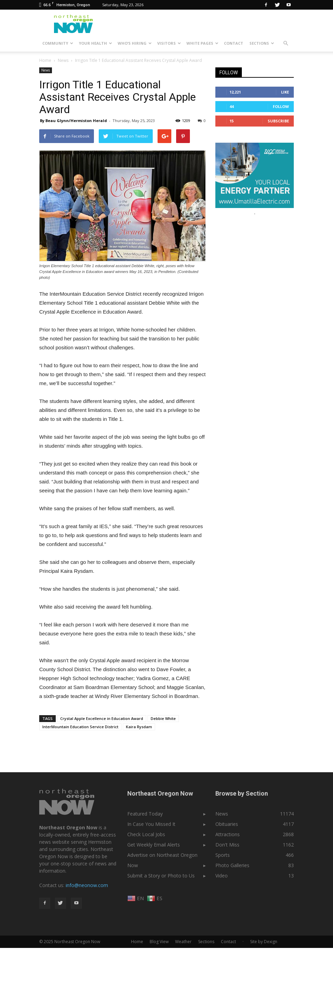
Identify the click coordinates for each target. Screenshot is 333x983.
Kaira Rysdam (139, 726)
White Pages (202, 43)
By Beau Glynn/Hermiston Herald (73, 120)
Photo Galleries (232, 865)
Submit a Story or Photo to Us (161, 875)
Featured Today (145, 813)
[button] (285, 43)
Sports (222, 855)
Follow (281, 106)
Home (45, 60)
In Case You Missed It (151, 824)
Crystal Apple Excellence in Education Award (101, 718)
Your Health (95, 43)
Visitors (169, 43)
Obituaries (226, 824)
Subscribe (278, 120)
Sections (261, 43)
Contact (233, 43)
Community (57, 43)
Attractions (227, 834)
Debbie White (163, 718)
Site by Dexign (263, 941)
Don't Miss (227, 844)
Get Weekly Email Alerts (153, 844)
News (45, 70)
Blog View (159, 941)
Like (285, 92)
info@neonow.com (87, 885)
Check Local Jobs (146, 834)
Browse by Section (241, 793)
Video (221, 875)
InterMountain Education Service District (80, 726)
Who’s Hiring (135, 43)
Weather (183, 941)
